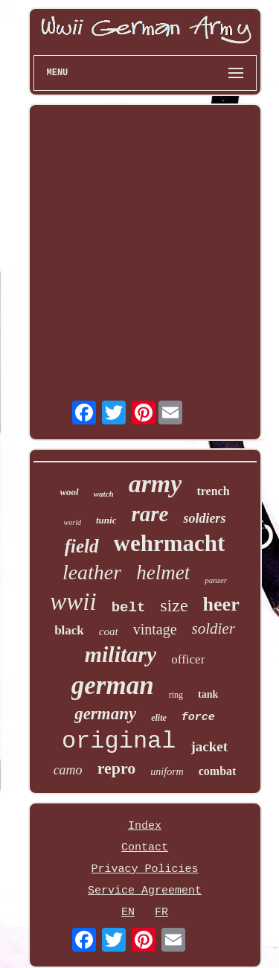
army (155, 483)
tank (208, 694)
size (173, 605)
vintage (155, 629)
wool (69, 491)
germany (105, 713)
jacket (209, 746)
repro (116, 768)
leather (91, 572)
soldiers (204, 518)
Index (144, 826)
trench (212, 491)
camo (68, 769)
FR (161, 912)
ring (176, 695)
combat (218, 771)
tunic (106, 520)
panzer (216, 580)
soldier (213, 628)
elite (159, 718)
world (72, 522)
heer (221, 604)
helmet (163, 572)
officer (188, 659)
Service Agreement (145, 891)
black (69, 630)
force (198, 717)
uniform (166, 771)
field (82, 546)
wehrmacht (169, 543)
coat (108, 631)
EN (128, 912)
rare (149, 514)
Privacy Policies (144, 869)
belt (129, 607)
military (121, 654)
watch (104, 493)
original (119, 741)
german (112, 685)
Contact (144, 847)
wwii (73, 601)
